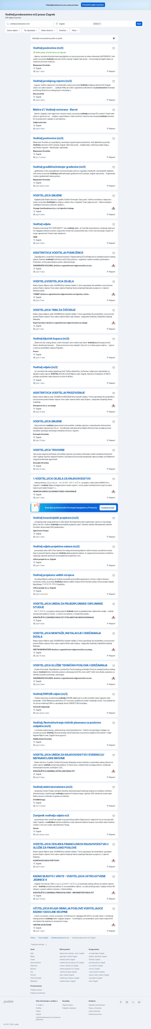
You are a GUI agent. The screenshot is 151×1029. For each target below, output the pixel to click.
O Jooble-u (40, 1005)
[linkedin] (139, 1002)
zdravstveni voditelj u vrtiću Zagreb (72, 953)
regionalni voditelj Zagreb (68, 956)
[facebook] (121, 1002)
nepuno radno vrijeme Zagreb (99, 975)
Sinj (31, 972)
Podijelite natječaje (69, 1008)
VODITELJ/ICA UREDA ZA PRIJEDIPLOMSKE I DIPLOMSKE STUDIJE (68, 605)
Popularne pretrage (39, 944)
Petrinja (33, 975)
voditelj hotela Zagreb (67, 959)
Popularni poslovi (36, 990)
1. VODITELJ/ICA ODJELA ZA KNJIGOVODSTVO (62, 478)
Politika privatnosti (95, 1014)
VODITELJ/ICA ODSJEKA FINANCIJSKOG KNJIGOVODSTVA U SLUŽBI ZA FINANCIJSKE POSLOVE (70, 846)
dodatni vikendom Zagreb (98, 956)
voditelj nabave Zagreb (68, 981)
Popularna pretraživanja (97, 1005)
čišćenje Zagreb (94, 959)
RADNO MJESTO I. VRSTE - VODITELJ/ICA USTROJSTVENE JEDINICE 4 (69, 878)
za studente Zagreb (96, 966)
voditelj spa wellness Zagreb (69, 978)
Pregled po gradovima (37, 993)
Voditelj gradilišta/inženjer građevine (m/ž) (59, 166)
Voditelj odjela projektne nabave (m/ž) (56, 546)
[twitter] (133, 1002)
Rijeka (32, 956)
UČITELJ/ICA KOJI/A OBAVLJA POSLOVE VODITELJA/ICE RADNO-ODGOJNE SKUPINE (68, 910)
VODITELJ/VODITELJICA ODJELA (53, 281)
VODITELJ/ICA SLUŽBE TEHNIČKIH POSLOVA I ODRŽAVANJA (70, 665)
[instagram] (127, 1002)
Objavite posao (67, 1005)
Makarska (33, 981)
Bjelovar (33, 969)
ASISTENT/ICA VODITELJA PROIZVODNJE (59, 392)
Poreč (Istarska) (35, 978)
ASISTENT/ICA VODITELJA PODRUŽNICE (58, 252)
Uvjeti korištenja (94, 1011)
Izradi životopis (107, 508)
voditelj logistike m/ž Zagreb (69, 969)
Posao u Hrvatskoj (95, 1008)
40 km (97, 23)
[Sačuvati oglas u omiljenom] (113, 48)
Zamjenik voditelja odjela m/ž (51, 815)
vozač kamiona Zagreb (97, 972)
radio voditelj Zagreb (67, 975)
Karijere (38, 1014)
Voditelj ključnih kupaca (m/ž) (51, 338)
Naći (139, 24)
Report (111, 71)
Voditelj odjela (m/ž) (45, 367)
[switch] (114, 38)
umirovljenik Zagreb (95, 978)
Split (32, 953)
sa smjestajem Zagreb (96, 953)
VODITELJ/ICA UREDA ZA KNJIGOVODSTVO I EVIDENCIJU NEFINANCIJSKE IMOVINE (68, 756)
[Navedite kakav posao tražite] (29, 24)
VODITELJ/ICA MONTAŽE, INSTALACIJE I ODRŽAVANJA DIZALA (67, 635)
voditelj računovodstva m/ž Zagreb (72, 962)
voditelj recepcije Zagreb (68, 972)
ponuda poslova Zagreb (97, 962)
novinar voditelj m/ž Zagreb (69, 966)
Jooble (16, 1024)
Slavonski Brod (35, 962)
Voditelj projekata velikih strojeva (53, 575)
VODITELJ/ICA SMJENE (47, 195)
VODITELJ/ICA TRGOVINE (49, 450)
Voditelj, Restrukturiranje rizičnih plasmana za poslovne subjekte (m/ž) (67, 724)
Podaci (38, 1011)
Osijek (32, 959)
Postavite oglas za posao (93, 5)
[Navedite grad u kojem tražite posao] (78, 24)
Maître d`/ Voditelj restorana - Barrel (55, 109)
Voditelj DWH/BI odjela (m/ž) (50, 694)
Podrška (38, 1008)
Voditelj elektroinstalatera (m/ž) (52, 786)
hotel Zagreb (93, 981)
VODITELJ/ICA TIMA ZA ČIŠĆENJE (54, 310)
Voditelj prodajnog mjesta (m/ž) (52, 81)
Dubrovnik (33, 966)
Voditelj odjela (42, 224)
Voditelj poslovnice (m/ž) (48, 48)
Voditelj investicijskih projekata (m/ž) (56, 517)
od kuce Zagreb (94, 969)
